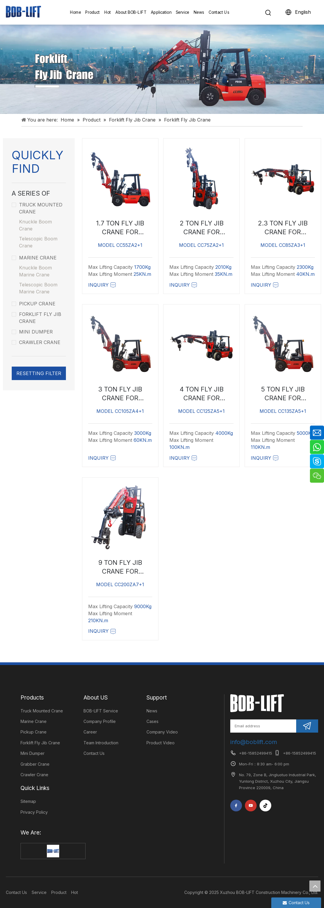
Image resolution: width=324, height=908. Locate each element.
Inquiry (102, 285)
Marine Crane (34, 258)
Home (75, 12)
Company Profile (99, 721)
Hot (107, 12)
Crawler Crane (36, 342)
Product (92, 12)
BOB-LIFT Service (100, 710)
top (314, 886)
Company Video (162, 731)
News (199, 12)
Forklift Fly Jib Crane (36, 317)
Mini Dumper (32, 332)
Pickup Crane (33, 304)
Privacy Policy (34, 812)
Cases (152, 721)
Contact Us (219, 12)
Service (182, 12)
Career (90, 731)
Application (161, 12)
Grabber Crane (35, 764)
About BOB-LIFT (130, 12)
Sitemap (28, 801)
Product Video (160, 742)
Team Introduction (100, 742)
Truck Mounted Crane (37, 208)
